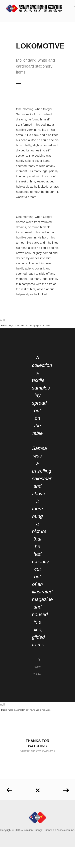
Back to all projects (38, 790)
